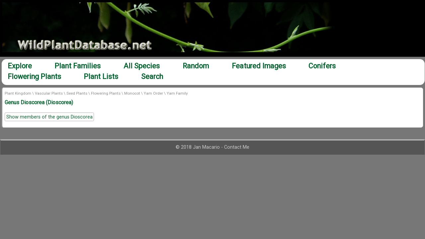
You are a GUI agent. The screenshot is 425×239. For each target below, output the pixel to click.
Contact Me (236, 147)
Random (196, 66)
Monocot (132, 93)
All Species (142, 66)
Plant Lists (101, 76)
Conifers (322, 66)
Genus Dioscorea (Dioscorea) (39, 102)
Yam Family (177, 93)
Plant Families (77, 66)
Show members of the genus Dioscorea (49, 117)
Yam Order (153, 93)
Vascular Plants (49, 93)
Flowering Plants (34, 76)
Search (152, 76)
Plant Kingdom (18, 93)
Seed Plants (76, 93)
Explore (20, 66)
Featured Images (259, 66)
